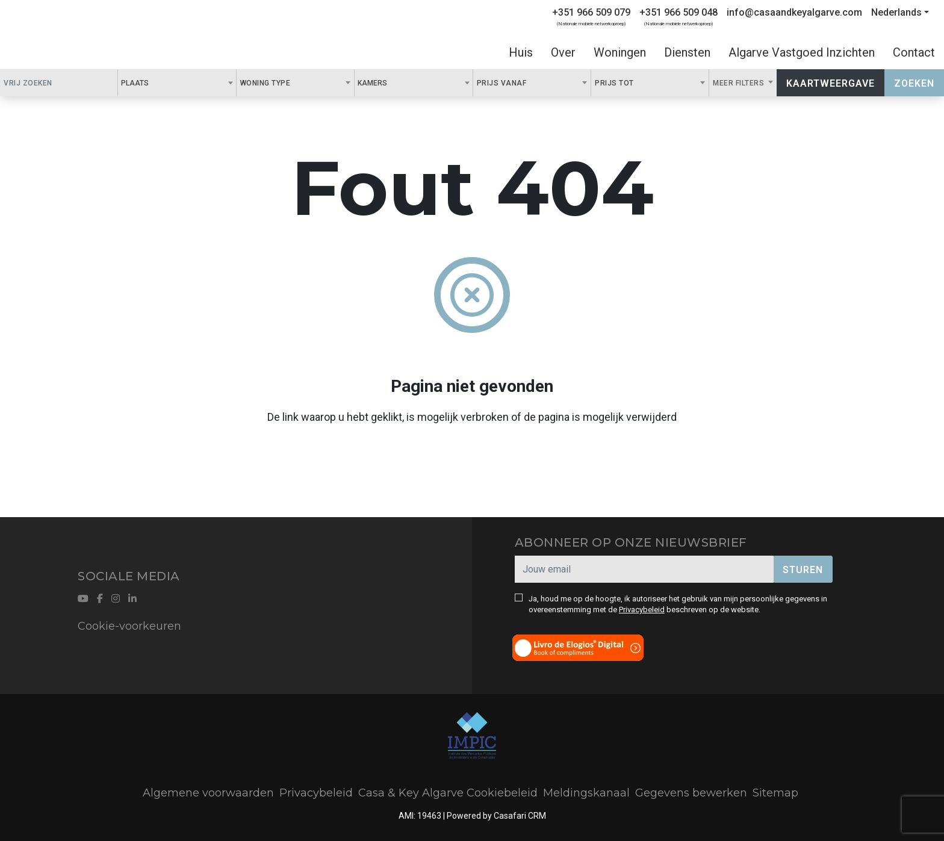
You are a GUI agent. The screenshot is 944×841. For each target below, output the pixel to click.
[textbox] (155, 82)
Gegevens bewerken (691, 792)
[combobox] (176, 82)
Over (563, 52)
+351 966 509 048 (678, 12)
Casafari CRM (520, 816)
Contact (914, 52)
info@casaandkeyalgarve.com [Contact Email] (794, 12)
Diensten (687, 52)
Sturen (803, 570)
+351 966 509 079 (591, 12)
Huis (521, 52)
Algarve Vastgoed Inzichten (801, 52)
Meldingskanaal (586, 792)
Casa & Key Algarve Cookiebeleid (448, 792)
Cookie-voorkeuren (129, 626)
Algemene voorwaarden (208, 792)
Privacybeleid (642, 609)
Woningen (620, 52)
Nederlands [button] (896, 12)
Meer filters (739, 83)
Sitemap (775, 792)
